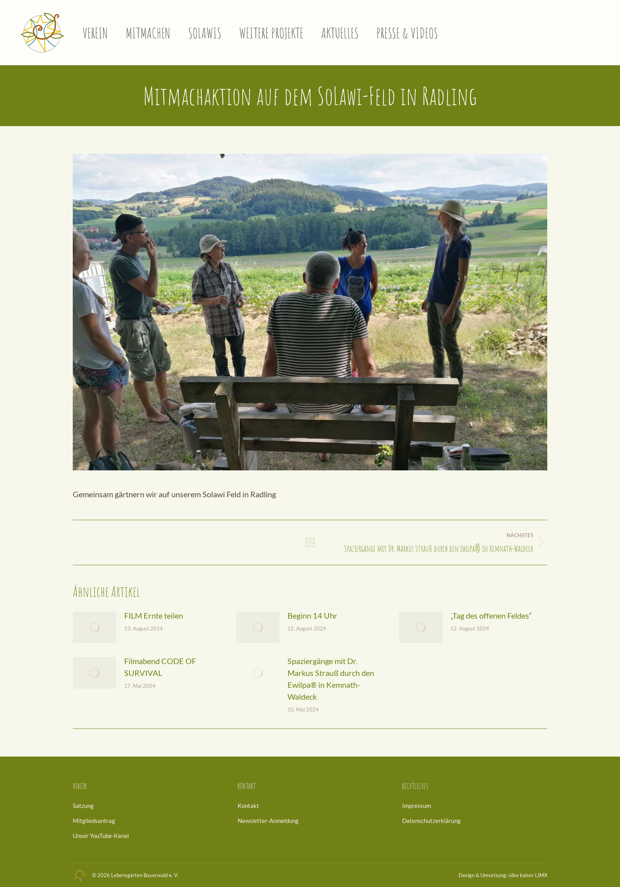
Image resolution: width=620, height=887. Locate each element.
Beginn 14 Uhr (312, 615)
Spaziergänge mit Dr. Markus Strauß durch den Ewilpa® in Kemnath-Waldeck (330, 678)
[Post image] (94, 627)
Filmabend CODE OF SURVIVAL (160, 667)
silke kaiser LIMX (527, 875)
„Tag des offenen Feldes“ (491, 615)
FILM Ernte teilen (153, 615)
